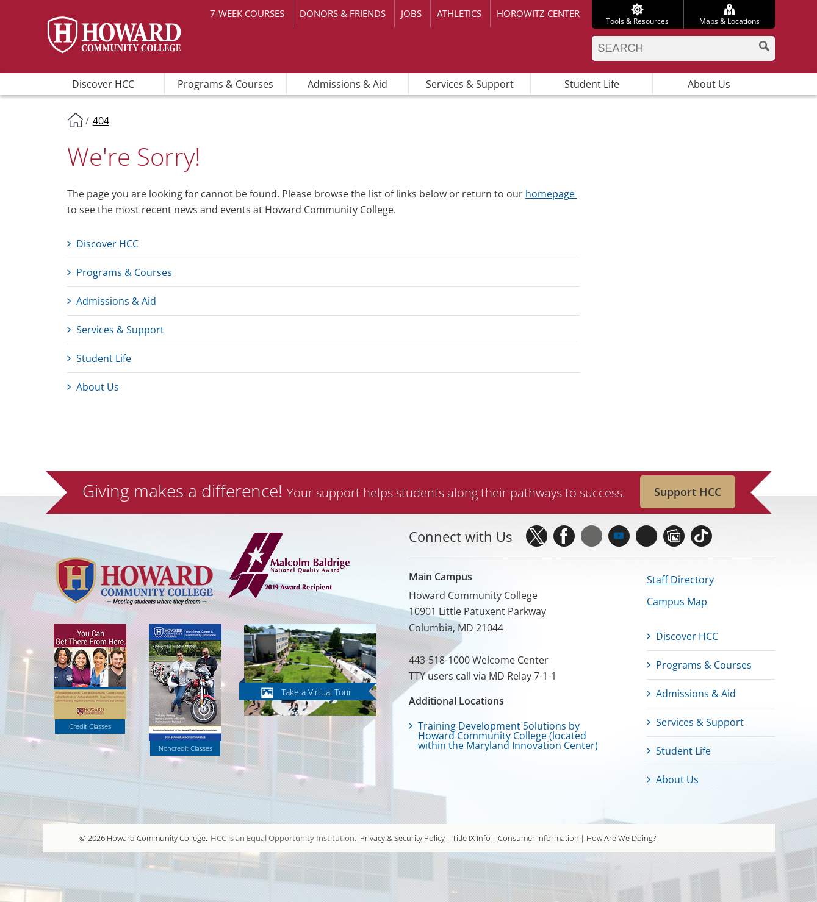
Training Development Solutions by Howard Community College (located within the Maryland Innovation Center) (508, 735)
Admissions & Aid (347, 84)
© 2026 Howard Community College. (143, 838)
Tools (637, 21)
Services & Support (470, 84)
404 (101, 120)
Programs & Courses (225, 84)
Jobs (411, 13)
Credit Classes (90, 726)
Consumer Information (538, 838)
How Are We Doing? (621, 838)
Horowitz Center (538, 13)
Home (75, 119)
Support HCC (687, 492)
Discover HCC (103, 84)
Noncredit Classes (185, 748)
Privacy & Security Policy (402, 838)
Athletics (459, 13)
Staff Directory (680, 579)
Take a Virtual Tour (316, 692)
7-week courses (247, 13)
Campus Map (677, 601)
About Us (709, 84)
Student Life (591, 84)
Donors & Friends (343, 13)
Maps (729, 21)
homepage (551, 194)
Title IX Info (471, 838)
